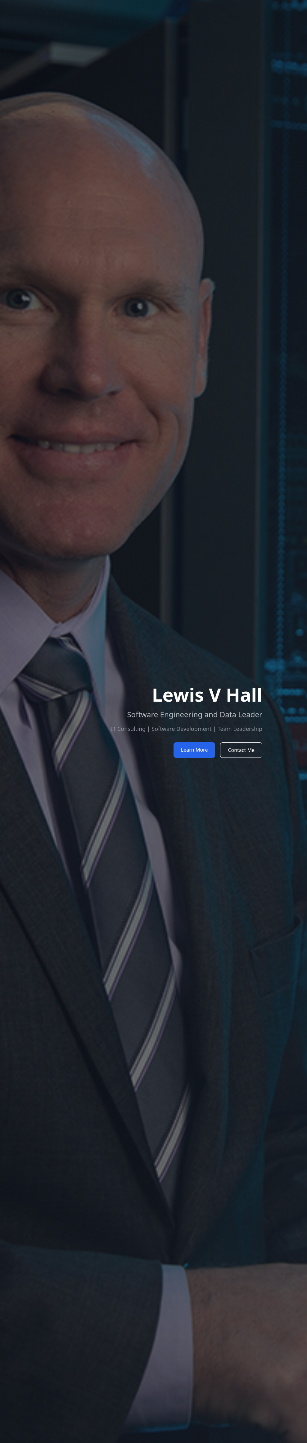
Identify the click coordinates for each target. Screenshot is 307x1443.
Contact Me (241, 750)
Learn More (194, 749)
